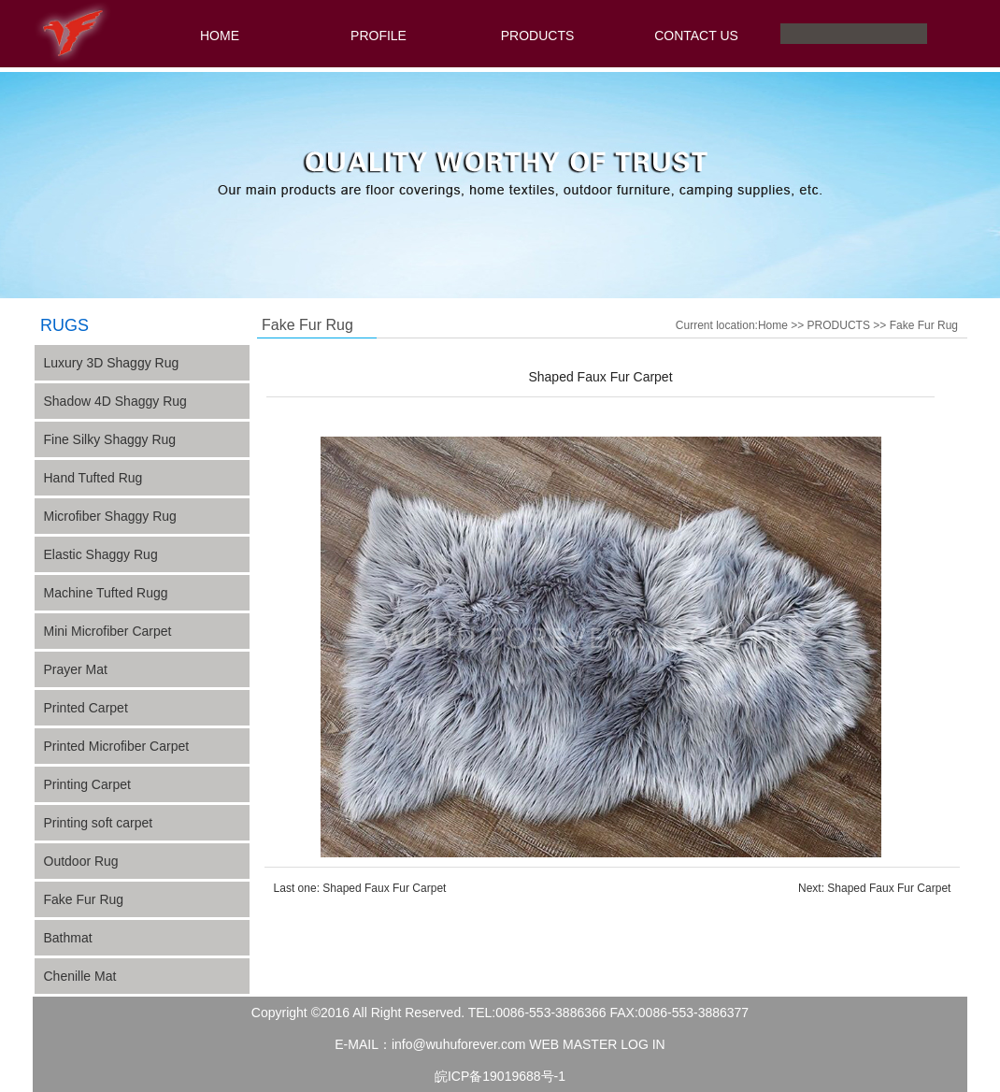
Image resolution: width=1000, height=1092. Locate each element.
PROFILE (378, 35)
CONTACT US (696, 35)
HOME (219, 35)
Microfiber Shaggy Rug (110, 516)
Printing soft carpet (98, 822)
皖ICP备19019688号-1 (500, 1076)
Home (773, 325)
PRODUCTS (538, 35)
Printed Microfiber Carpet (117, 746)
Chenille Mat (80, 976)
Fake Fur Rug (84, 899)
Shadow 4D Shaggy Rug (115, 401)
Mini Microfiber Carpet (108, 631)
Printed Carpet (86, 707)
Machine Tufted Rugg (106, 592)
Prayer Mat (75, 669)
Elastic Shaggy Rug (101, 554)
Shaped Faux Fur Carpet (384, 888)
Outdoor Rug (81, 861)
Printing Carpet (87, 784)
